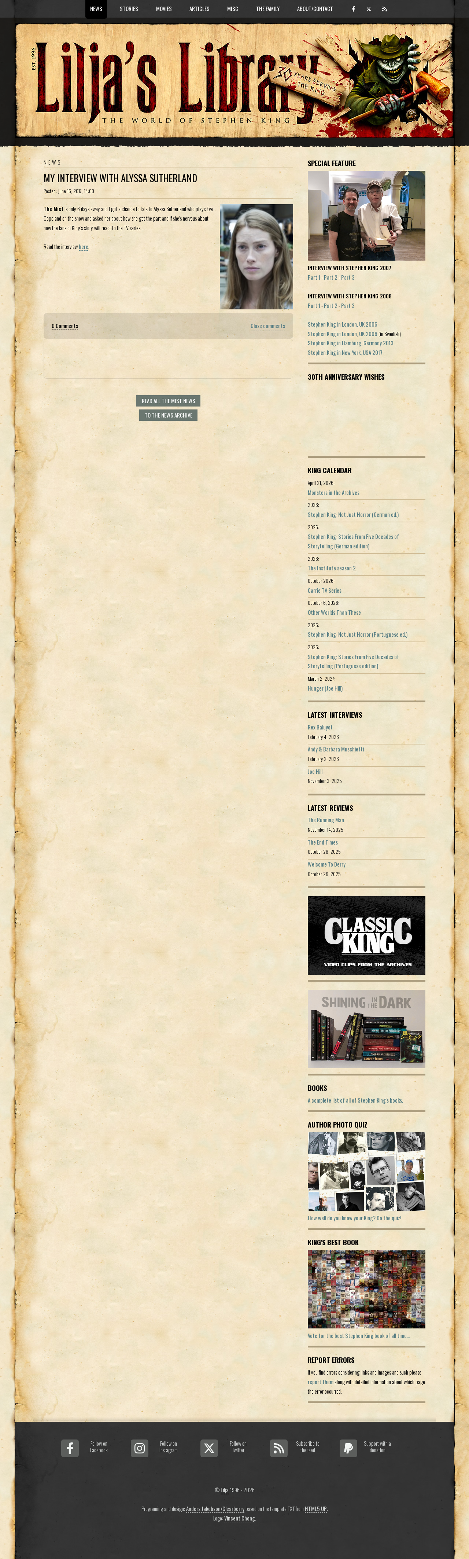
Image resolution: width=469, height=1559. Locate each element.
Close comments (268, 326)
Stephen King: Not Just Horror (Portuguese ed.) (357, 634)
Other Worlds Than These (334, 612)
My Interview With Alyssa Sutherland (120, 178)
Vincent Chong (239, 1518)
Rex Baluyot (320, 727)
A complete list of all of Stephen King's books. (355, 1100)
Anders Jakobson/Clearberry (215, 1508)
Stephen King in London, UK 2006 (342, 324)
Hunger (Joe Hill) (325, 688)
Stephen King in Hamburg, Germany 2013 (351, 343)
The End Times (323, 842)
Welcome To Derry (327, 864)
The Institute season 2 (332, 568)
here (83, 246)
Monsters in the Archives (333, 492)
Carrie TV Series (324, 590)
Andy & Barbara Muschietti (336, 749)
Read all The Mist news (168, 401)
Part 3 (348, 277)
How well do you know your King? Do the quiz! (354, 1218)
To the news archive (168, 415)
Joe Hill (315, 771)
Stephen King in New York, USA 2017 (345, 352)
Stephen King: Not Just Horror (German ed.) (353, 514)
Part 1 (314, 277)
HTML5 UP (316, 1508)
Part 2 (330, 277)
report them (320, 1382)
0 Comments (65, 326)
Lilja (225, 1490)
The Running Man (326, 820)
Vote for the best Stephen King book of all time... (359, 1335)
